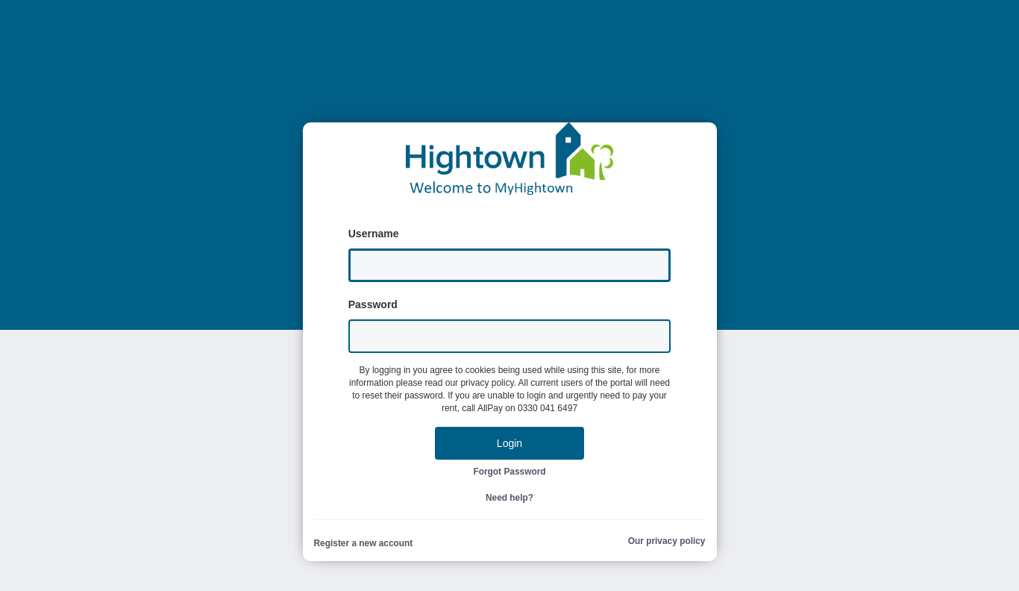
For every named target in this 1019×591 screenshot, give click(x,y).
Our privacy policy (667, 541)
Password (373, 304)
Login (509, 443)
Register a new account (363, 543)
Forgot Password (509, 471)
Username (373, 234)
